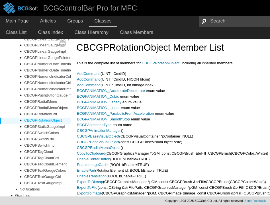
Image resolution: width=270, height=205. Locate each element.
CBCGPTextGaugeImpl (43, 183)
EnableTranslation (92, 176)
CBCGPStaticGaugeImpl (44, 126)
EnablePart (86, 170)
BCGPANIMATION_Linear (98, 108)
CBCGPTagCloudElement (45, 164)
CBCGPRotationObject (43, 120)
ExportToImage (89, 193)
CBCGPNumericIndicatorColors (50, 76)
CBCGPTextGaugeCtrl (42, 177)
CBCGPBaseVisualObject (98, 136)
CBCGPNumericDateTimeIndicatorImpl (56, 70)
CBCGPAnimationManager (99, 130)
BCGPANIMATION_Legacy (99, 102)
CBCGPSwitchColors (41, 133)
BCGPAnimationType (94, 125)
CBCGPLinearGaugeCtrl (44, 45)
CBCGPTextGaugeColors (45, 170)
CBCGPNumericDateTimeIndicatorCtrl (55, 64)
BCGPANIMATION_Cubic (98, 96)
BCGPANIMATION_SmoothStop (103, 119)
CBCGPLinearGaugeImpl (45, 51)
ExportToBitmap (90, 182)
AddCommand (89, 73)
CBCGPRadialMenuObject (46, 108)
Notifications (30, 189)
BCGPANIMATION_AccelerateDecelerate (111, 91)
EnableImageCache (93, 165)
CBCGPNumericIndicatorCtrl (47, 83)
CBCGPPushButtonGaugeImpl (49, 95)
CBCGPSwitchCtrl (39, 139)
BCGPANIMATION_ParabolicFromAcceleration (115, 113)
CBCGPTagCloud (38, 151)
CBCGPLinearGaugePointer (47, 58)
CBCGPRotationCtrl (40, 114)
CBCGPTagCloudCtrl (41, 158)
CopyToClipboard (91, 153)
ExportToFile (87, 187)
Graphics (22, 195)
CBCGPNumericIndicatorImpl (48, 89)
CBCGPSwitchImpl (39, 145)
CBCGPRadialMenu (40, 101)
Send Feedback (255, 200)
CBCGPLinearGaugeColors (46, 39)
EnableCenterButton (93, 159)
